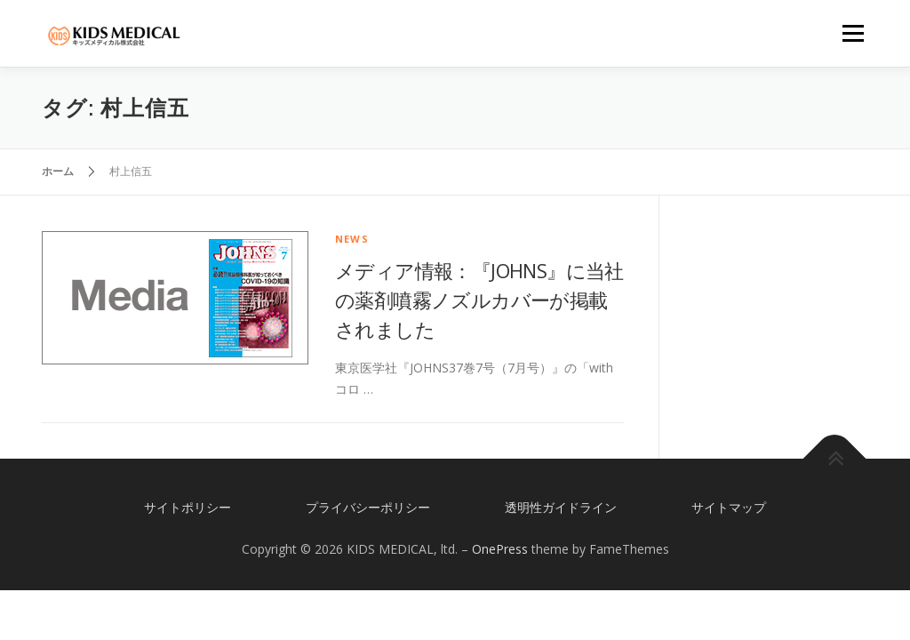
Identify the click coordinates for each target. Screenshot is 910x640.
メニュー (852, 33)
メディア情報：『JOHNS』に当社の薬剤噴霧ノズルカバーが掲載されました (479, 299)
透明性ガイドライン (561, 507)
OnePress (500, 548)
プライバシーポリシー (368, 507)
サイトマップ (728, 507)
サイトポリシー (187, 507)
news (352, 238)
